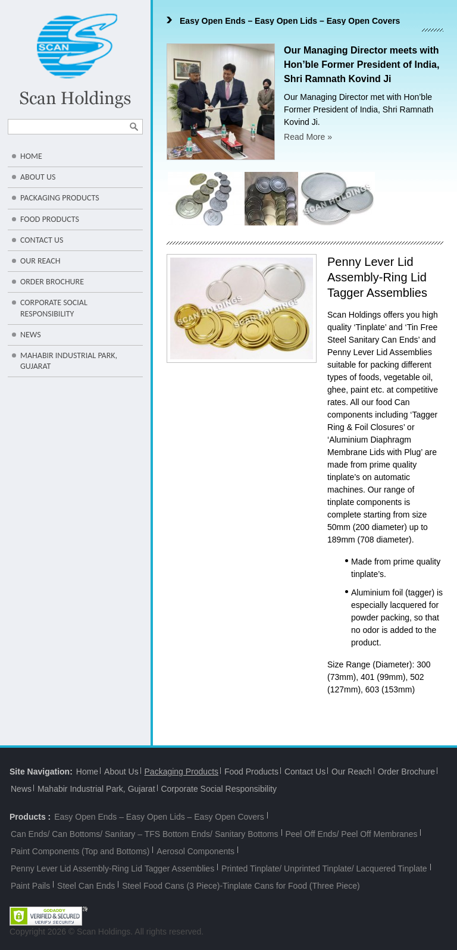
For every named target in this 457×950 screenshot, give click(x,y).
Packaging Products (59, 198)
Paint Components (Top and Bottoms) (80, 851)
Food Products (49, 219)
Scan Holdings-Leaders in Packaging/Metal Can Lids (75, 61)
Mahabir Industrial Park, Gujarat (68, 360)
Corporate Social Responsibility (53, 307)
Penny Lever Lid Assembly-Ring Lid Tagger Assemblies (112, 868)
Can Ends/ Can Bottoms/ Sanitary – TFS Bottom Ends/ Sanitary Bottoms (144, 834)
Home (31, 156)
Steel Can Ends (86, 886)
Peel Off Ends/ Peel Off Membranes (351, 834)
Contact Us (41, 240)
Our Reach (40, 261)
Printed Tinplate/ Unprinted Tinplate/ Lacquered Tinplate (324, 868)
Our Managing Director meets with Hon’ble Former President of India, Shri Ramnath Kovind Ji (361, 64)
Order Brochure (52, 282)
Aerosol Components (195, 851)
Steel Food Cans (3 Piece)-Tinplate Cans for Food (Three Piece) (240, 886)
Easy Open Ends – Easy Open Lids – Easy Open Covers (290, 21)
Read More (308, 137)
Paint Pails (30, 886)
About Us (37, 177)
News (30, 335)
